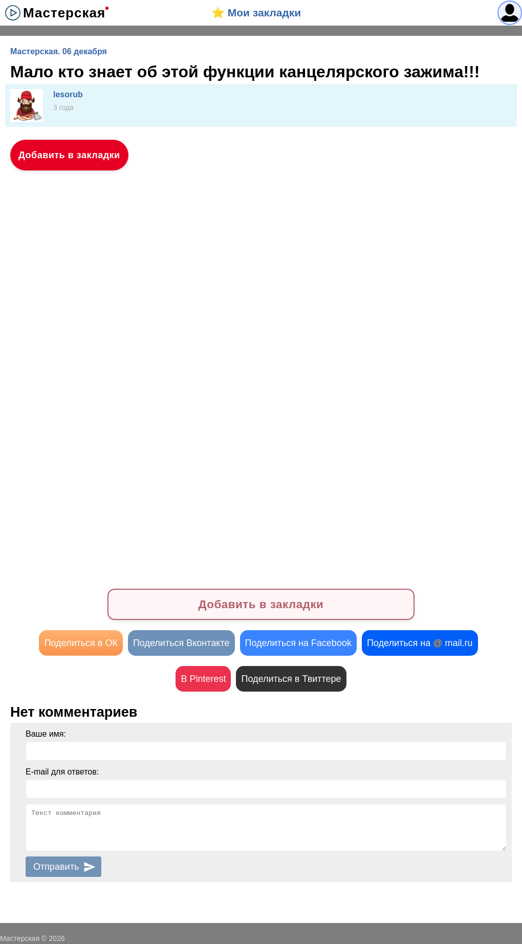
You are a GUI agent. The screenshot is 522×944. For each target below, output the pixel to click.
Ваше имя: (46, 734)
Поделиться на (420, 643)
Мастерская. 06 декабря (58, 51)
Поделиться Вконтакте (181, 643)
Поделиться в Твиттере (291, 679)
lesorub (68, 94)
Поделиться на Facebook (298, 643)
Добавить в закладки (69, 155)
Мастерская (64, 12)
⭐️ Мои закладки (256, 12)
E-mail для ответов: (62, 771)
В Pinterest (203, 679)
